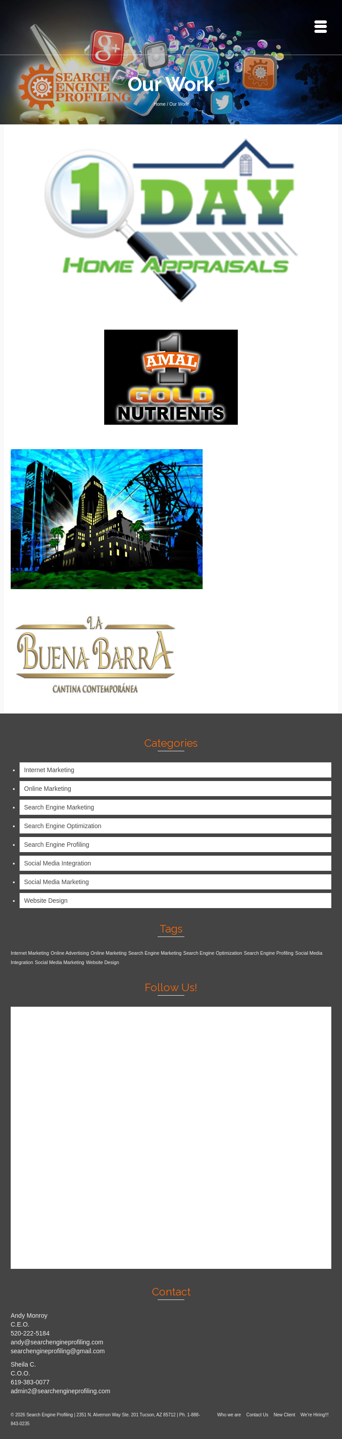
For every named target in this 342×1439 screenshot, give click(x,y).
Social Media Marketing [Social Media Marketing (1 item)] (59, 962)
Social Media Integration (57, 863)
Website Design (46, 900)
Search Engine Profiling (56, 844)
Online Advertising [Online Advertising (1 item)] (70, 953)
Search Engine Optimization (63, 825)
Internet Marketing (49, 769)
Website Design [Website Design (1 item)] (102, 962)
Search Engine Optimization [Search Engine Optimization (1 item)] (212, 953)
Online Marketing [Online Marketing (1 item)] (109, 953)
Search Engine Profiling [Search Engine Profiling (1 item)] (268, 953)
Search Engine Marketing (59, 807)
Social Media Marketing (56, 881)
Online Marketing (47, 788)
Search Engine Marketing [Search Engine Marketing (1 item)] (155, 953)
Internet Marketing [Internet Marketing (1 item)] (30, 953)
